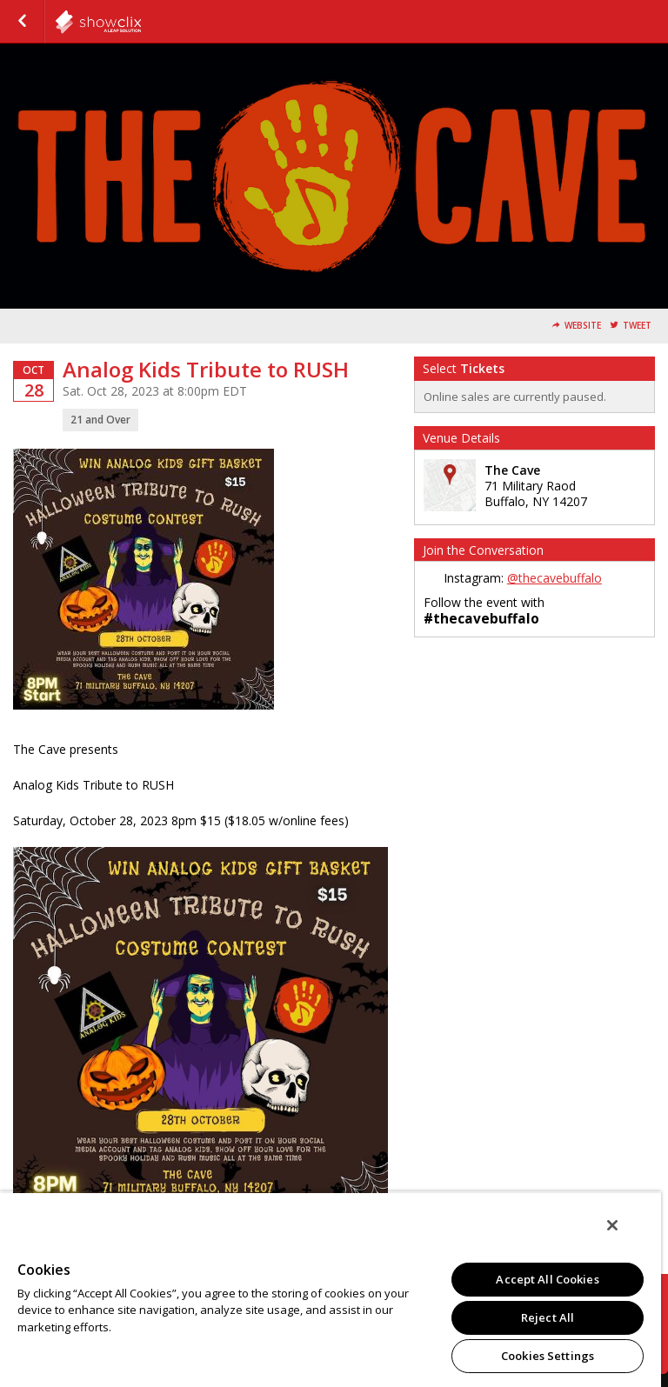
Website (582, 325)
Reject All (547, 1317)
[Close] (612, 1225)
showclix (141, 22)
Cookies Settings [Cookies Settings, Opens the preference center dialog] (547, 1356)
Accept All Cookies (547, 1279)
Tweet (637, 325)
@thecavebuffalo (554, 578)
